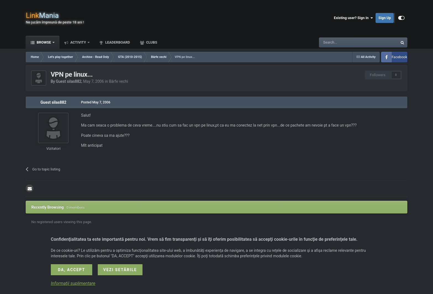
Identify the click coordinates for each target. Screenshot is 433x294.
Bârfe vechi (118, 81)
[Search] (345, 42)
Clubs (151, 42)
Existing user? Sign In (353, 18)
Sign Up (384, 18)
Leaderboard (117, 42)
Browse (44, 42)
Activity (78, 42)
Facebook (399, 57)
